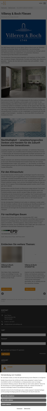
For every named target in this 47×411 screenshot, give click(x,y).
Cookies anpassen (6, 404)
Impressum (19, 408)
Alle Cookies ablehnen (7, 400)
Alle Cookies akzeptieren (8, 396)
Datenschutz (27, 408)
